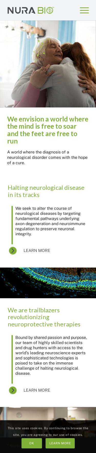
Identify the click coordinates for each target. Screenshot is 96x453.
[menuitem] (82, 10)
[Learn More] (33, 250)
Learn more (60, 443)
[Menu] (82, 10)
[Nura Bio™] (31, 10)
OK (31, 443)
